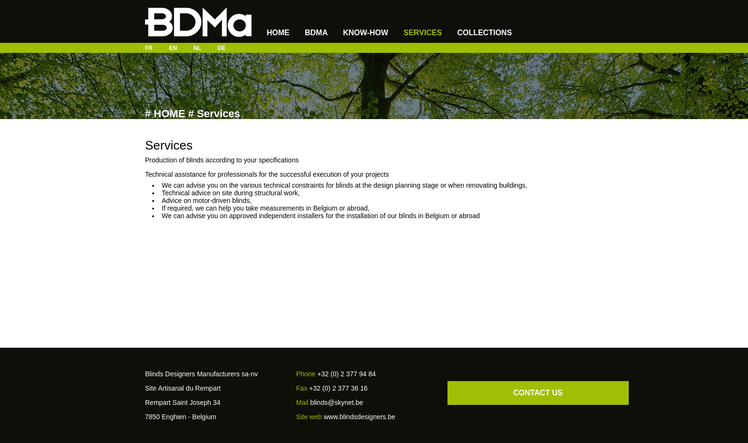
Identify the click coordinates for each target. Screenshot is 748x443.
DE (222, 48)
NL (197, 48)
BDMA (316, 33)
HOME (169, 114)
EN (173, 48)
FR (149, 48)
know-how (365, 33)
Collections (484, 33)
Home (278, 33)
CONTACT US (538, 393)
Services (423, 33)
